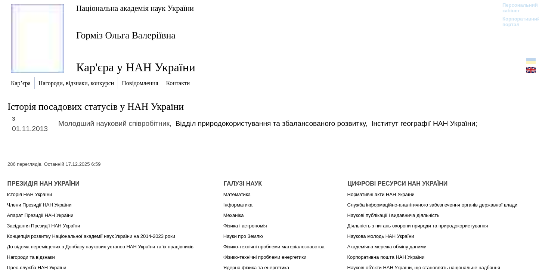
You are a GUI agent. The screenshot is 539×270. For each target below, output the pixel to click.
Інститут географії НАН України (423, 123)
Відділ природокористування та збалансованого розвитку (271, 123)
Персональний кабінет (516, 7)
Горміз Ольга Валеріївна (126, 35)
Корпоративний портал (516, 21)
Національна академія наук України (135, 8)
